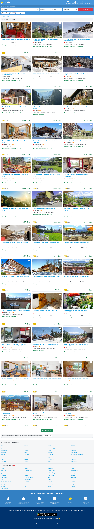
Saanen (26, 459)
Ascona (3, 474)
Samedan (3, 483)
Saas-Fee (3, 447)
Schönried (50, 452)
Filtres (12, 12)
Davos (26, 474)
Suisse (2, 468)
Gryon (49, 461)
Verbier (26, 450)
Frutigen (26, 456)
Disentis (50, 481)
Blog (53, 510)
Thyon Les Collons (52, 448)
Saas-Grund (73, 447)
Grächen (3, 454)
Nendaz (49, 445)
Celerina (26, 484)
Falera (49, 486)
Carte (18, 12)
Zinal (2, 459)
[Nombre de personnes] (70, 9)
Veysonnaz (50, 454)
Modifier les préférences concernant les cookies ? (47, 523)
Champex (27, 454)
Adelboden (3, 452)
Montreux (50, 456)
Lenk (72, 448)
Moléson (73, 458)
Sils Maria (3, 475)
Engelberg (50, 472)
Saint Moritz (51, 475)
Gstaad (26, 452)
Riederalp (73, 450)
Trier (23, 12)
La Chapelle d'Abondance (77, 454)
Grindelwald (50, 468)
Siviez (49, 450)
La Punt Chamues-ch (6, 481)
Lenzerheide (4, 477)
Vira (25, 486)
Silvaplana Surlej (51, 474)
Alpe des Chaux (74, 461)
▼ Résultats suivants (47, 430)
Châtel (2, 445)
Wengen (73, 475)
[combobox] (20, 9)
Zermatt (73, 445)
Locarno (26, 475)
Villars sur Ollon (51, 447)
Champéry (3, 461)
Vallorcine (50, 458)
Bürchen (26, 461)
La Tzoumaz (4, 458)
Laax (2, 479)
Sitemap (70, 510)
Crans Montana (28, 447)
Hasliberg (73, 484)
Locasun (75, 510)
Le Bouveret (4, 456)
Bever (49, 483)
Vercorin (73, 456)
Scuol (26, 483)
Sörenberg (73, 477)
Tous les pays (64, 510)
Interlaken (27, 481)
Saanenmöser (74, 459)
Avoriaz (26, 445)
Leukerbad (27, 448)
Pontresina (27, 472)
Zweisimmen (4, 450)
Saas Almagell (74, 452)
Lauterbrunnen (74, 470)
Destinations (5, 12)
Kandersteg (27, 458)
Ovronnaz (3, 448)
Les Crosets (51, 459)
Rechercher (85, 9)
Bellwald (3, 486)
